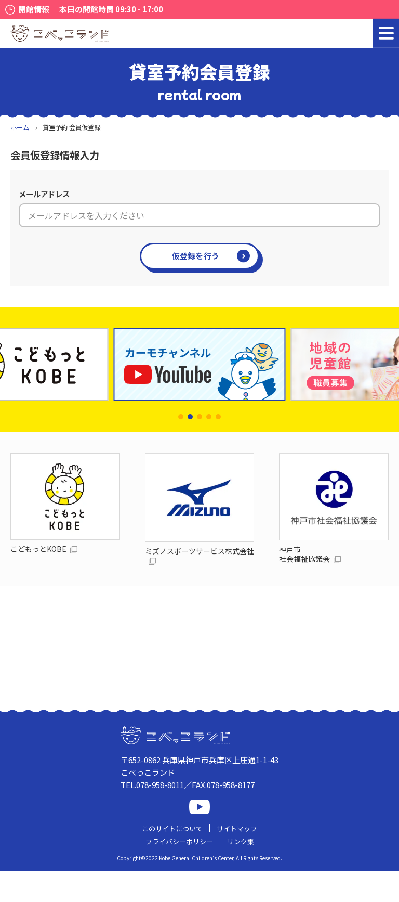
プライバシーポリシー (179, 841)
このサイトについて (172, 828)
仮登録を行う (196, 255)
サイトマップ (237, 828)
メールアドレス (44, 193)
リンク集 (240, 841)
